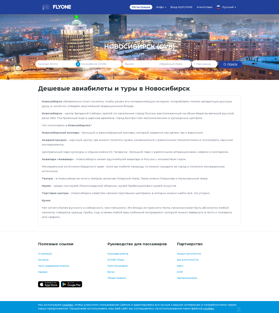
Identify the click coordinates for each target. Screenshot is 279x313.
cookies (67, 304)
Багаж (111, 272)
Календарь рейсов (117, 253)
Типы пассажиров (117, 265)
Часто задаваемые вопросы (53, 265)
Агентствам (204, 7)
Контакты (43, 259)
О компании (45, 253)
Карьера (42, 272)
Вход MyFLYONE (181, 7)
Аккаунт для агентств (189, 253)
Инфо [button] (161, 7)
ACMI (180, 272)
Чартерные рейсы (187, 278)
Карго (180, 265)
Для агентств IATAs (188, 259)
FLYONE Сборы (115, 259)
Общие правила (116, 278)
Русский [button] (226, 7)
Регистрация (141, 7)
